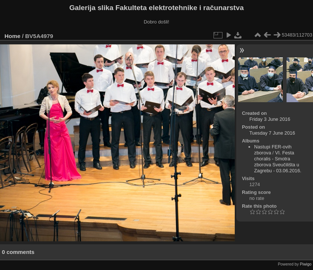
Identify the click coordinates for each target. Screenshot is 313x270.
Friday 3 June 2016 (269, 119)
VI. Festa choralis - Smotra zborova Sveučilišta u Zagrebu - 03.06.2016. (277, 161)
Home (12, 36)
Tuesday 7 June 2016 (272, 133)
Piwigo (306, 264)
